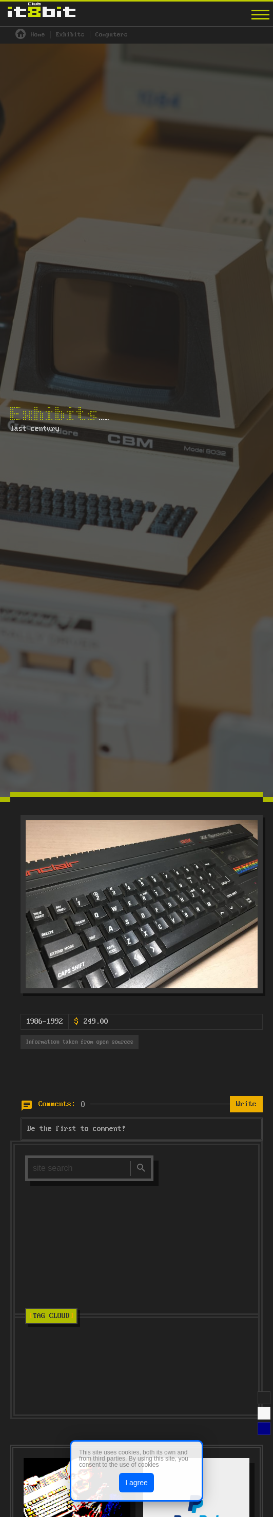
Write (246, 1105)
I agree (136, 1483)
